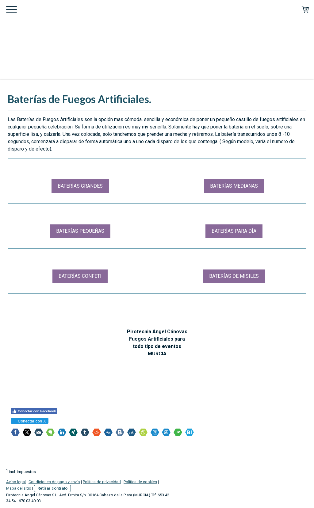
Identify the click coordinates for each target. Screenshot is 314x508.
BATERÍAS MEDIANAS (234, 186)
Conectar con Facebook (34, 411)
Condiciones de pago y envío (54, 480)
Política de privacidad (102, 480)
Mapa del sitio (18, 486)
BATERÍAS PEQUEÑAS (80, 231)
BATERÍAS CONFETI (80, 276)
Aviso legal (16, 480)
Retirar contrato (52, 486)
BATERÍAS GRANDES (80, 186)
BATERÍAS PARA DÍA (234, 231)
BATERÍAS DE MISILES (234, 276)
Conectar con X (29, 421)
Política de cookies (140, 480)
